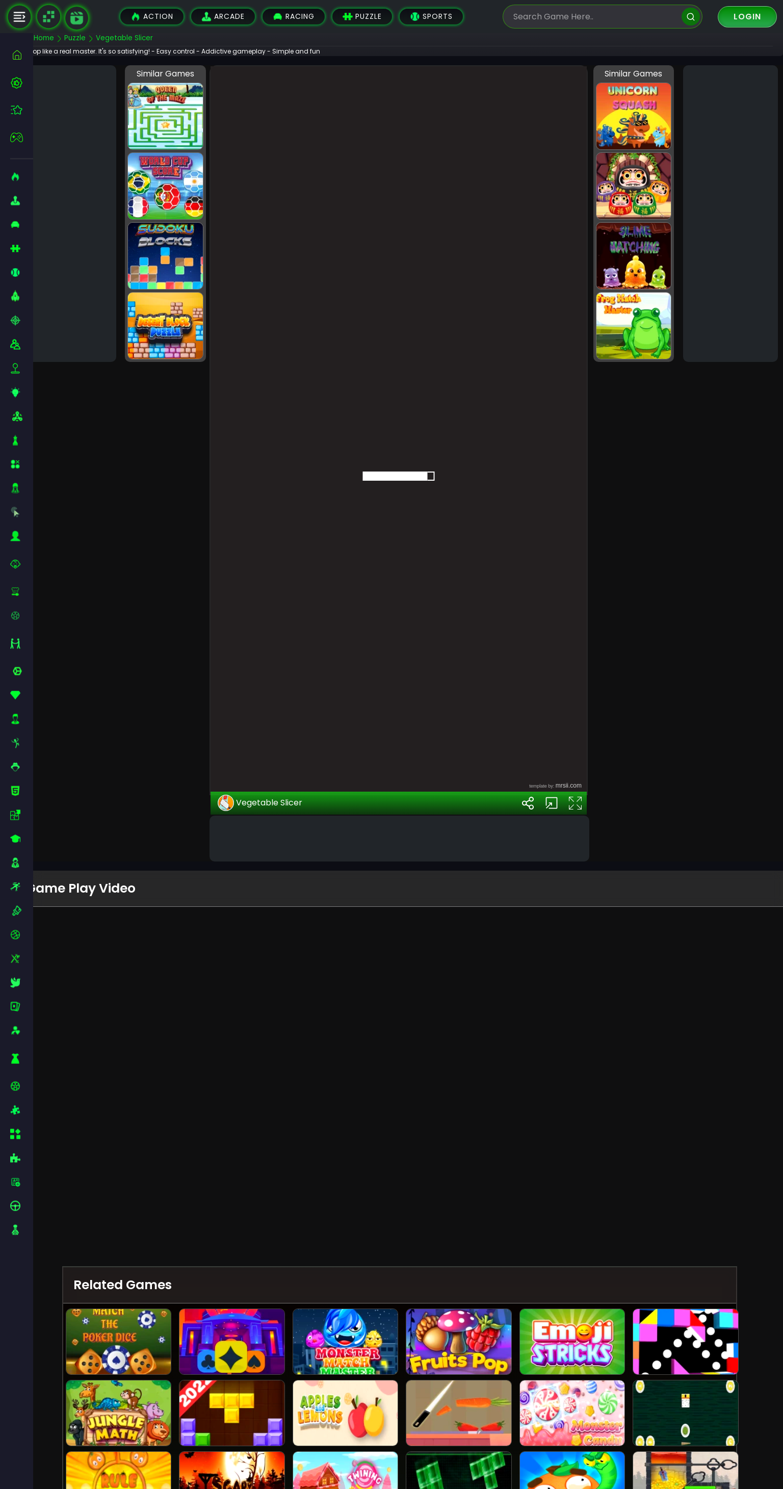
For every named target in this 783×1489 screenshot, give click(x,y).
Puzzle (362, 16)
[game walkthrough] (76, 18)
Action (151, 16)
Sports (431, 16)
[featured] (21, 109)
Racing (294, 16)
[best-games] (21, 82)
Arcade (223, 16)
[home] (21, 55)
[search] (691, 16)
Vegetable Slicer (274, 940)
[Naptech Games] (48, 17)
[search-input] (595, 16)
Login (747, 16)
